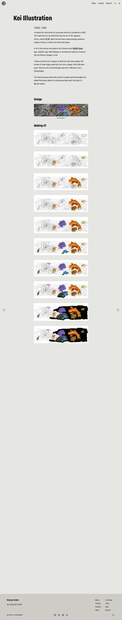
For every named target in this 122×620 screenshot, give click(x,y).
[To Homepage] (4, 3)
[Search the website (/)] (115, 3)
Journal (101, 3)
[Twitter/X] (59, 615)
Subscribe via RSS (16, 604)
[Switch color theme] (119, 3)
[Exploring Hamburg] (4, 310)
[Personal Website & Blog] (118, 310)
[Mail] (55, 615)
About (94, 3)
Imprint (107, 610)
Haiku (97, 610)
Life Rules (108, 600)
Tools (107, 603)
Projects (109, 3)
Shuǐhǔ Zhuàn (78, 49)
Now (106, 607)
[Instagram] (63, 615)
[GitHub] (67, 615)
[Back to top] (113, 615)
